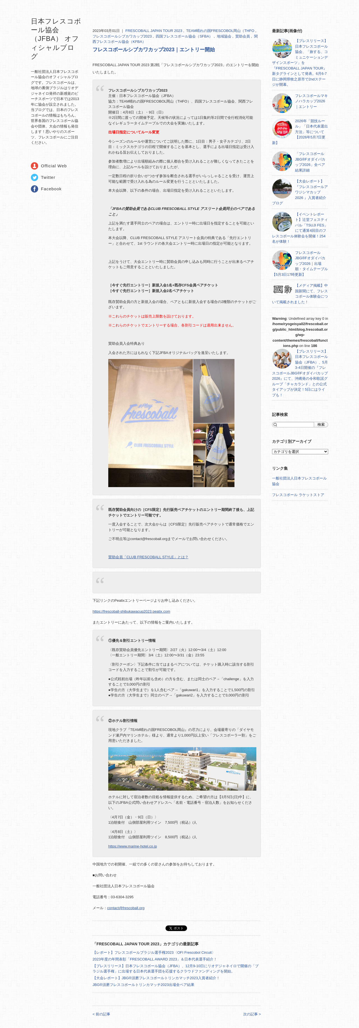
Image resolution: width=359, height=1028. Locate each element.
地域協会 (225, 36)
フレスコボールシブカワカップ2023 (123, 36)
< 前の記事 (101, 1014)
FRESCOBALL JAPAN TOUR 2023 (154, 31)
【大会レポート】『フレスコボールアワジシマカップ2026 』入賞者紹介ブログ (300, 192)
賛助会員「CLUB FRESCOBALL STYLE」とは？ (148, 557)
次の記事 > (252, 1014)
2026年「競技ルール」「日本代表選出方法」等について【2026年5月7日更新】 (300, 132)
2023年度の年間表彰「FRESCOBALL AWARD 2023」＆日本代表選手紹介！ (155, 959)
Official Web (54, 165)
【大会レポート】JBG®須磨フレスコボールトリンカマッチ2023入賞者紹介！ (156, 978)
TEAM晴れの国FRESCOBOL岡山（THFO (220, 31)
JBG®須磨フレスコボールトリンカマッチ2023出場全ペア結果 (143, 985)
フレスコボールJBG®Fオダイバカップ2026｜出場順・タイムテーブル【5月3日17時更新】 (300, 264)
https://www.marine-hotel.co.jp (132, 846)
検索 (321, 424)
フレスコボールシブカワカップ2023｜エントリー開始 (154, 49)
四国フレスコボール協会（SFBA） (185, 36)
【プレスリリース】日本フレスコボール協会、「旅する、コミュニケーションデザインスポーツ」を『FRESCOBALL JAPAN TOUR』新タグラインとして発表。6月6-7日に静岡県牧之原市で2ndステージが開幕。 (300, 63)
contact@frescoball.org (125, 908)
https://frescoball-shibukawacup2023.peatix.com (131, 611)
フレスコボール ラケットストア (298, 495)
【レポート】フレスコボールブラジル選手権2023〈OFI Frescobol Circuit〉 (154, 952)
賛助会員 (243, 36)
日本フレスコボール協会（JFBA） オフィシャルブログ (56, 38)
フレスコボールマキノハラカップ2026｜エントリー (311, 101)
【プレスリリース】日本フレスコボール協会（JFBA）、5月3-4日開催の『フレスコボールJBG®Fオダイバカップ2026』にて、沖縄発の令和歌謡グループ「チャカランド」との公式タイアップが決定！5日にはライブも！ (300, 373)
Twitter (48, 177)
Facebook (51, 188)
